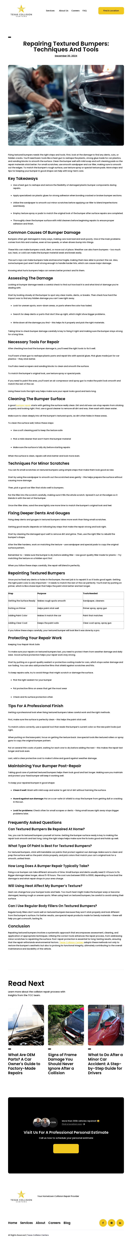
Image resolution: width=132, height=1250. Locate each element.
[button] (51, 11)
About (40, 1223)
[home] (21, 11)
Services (50, 10)
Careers (54, 1223)
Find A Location (111, 10)
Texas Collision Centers (71, 942)
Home (12, 1223)
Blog (67, 1223)
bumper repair (23, 405)
